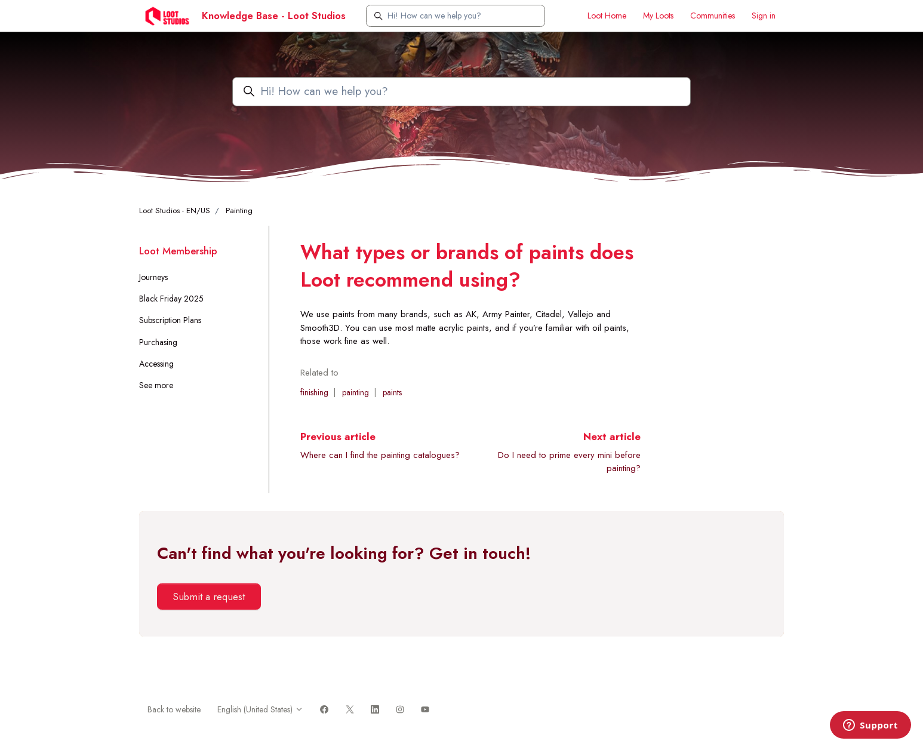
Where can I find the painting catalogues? (380, 455)
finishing (314, 392)
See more (156, 385)
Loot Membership (178, 251)
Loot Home (606, 15)
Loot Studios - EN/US (174, 210)
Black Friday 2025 (171, 299)
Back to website (174, 709)
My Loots (658, 15)
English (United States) (260, 709)
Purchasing (158, 342)
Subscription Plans (170, 320)
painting (355, 392)
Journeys (153, 277)
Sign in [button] (764, 15)
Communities (712, 15)
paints (392, 392)
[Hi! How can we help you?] (455, 16)
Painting (239, 210)
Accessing (156, 364)
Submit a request (209, 596)
